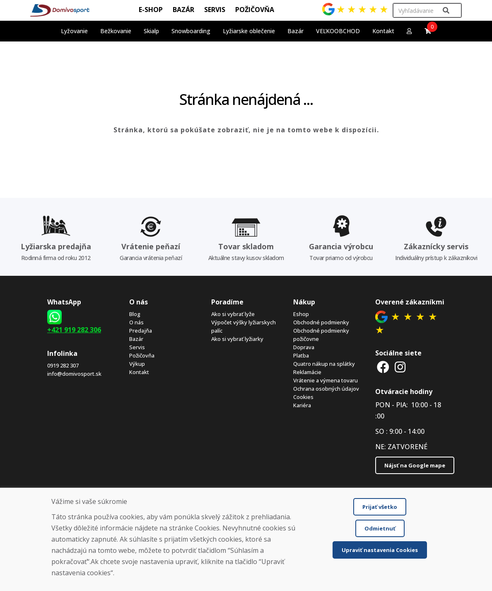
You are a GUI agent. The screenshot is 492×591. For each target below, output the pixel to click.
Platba (301, 355)
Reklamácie (307, 372)
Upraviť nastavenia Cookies (380, 550)
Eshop (301, 314)
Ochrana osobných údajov (326, 388)
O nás (136, 322)
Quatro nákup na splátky (324, 363)
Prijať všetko (379, 507)
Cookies (303, 397)
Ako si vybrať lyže (233, 314)
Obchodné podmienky (321, 322)
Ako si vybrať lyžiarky (237, 339)
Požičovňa (141, 355)
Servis (137, 347)
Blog (134, 314)
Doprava (303, 347)
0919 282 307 (63, 365)
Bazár (136, 339)
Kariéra (302, 405)
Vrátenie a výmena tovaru (325, 380)
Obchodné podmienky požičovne (321, 335)
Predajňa (140, 330)
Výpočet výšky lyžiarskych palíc (243, 326)
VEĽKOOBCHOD (338, 31)
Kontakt (383, 31)
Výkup (137, 363)
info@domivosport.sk (74, 373)
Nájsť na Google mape (414, 465)
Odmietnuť (380, 528)
